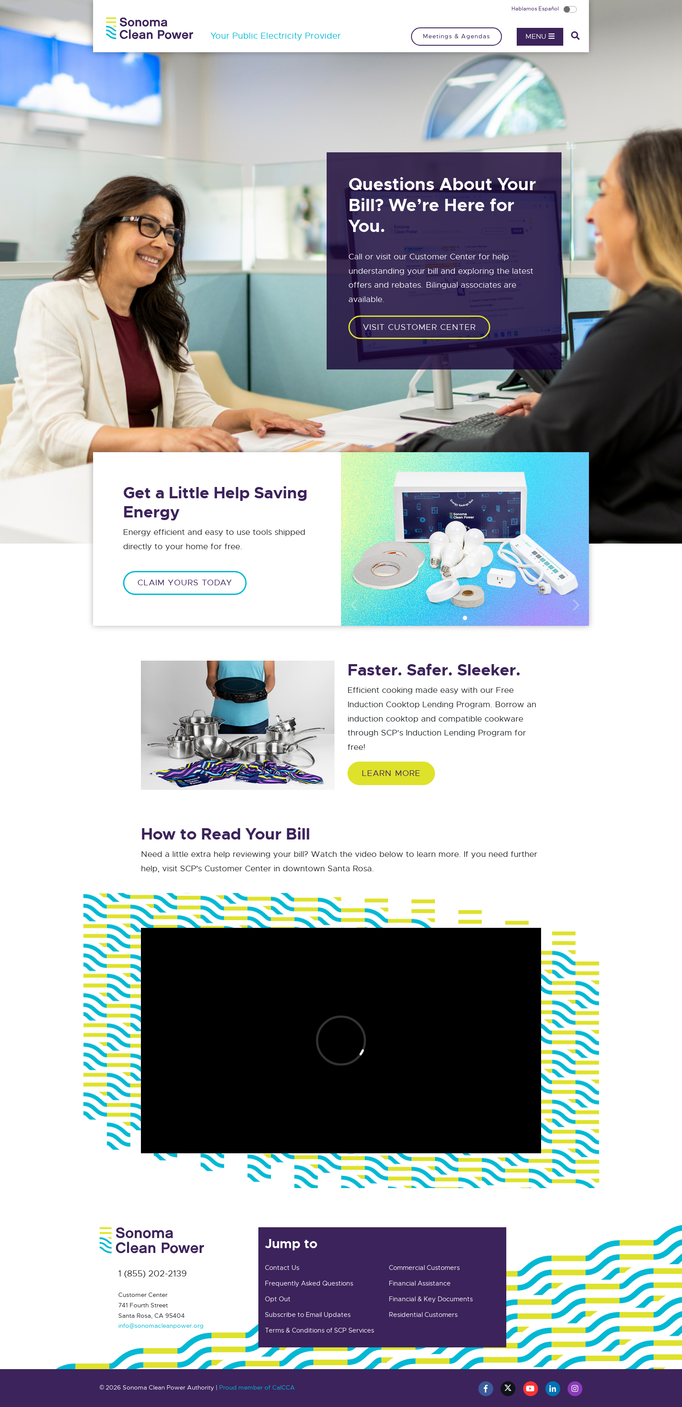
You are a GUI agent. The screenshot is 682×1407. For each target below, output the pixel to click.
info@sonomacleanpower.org (161, 1326)
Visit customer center (419, 327)
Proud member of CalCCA (257, 1387)
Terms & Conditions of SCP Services (319, 1330)
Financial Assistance (420, 1283)
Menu (540, 36)
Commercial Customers (424, 1268)
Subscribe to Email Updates (308, 1315)
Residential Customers (423, 1315)
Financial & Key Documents (431, 1299)
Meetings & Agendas (456, 36)
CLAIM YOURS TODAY (184, 582)
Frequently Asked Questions (309, 1283)
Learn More (391, 773)
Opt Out (278, 1299)
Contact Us (282, 1268)
